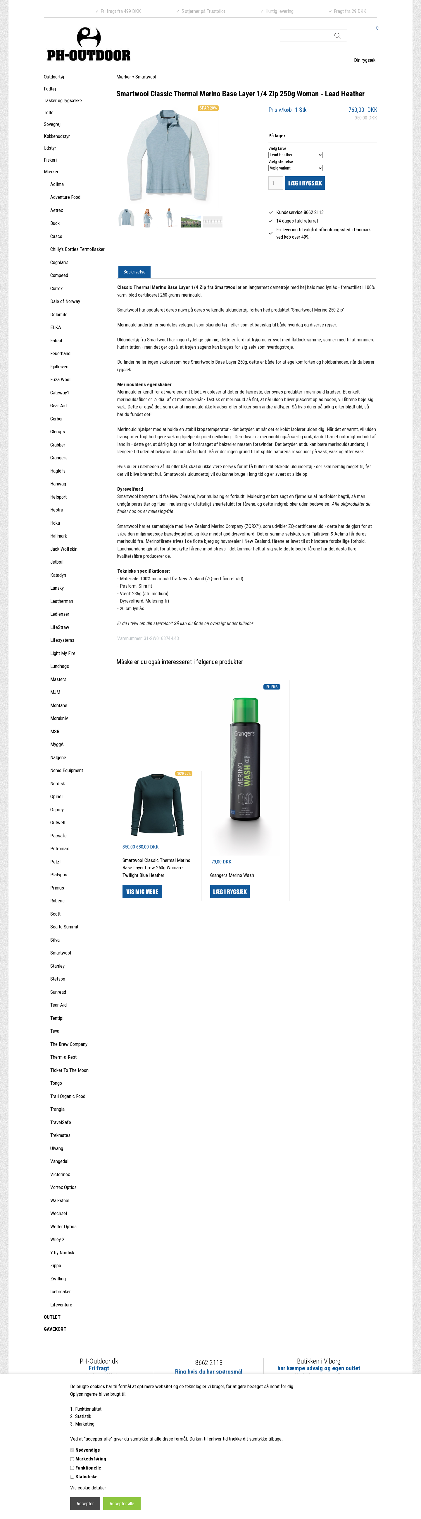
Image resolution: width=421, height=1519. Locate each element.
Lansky (57, 588)
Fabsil (56, 340)
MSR (54, 731)
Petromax (59, 848)
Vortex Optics (63, 1187)
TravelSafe (60, 1122)
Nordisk (57, 783)
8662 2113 (208, 1363)
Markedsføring (90, 1459)
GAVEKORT (55, 1329)
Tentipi (56, 1018)
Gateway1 (59, 393)
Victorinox (60, 1174)
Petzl (55, 862)
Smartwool (60, 953)
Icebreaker (60, 1291)
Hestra (56, 510)
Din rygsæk (364, 60)
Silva (55, 940)
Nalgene (58, 757)
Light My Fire (62, 653)
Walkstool (59, 1200)
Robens (57, 901)
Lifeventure (61, 1305)
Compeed (59, 275)
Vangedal (59, 1161)
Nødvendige (87, 1450)
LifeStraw (59, 627)
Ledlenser (59, 614)
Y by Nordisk (62, 1252)
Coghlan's (59, 262)
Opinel (56, 796)
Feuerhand (60, 353)
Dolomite (59, 314)
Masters (58, 679)
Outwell (57, 822)
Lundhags (59, 666)
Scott (55, 914)
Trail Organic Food (67, 1096)
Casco (56, 236)
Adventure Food (65, 197)
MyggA (57, 744)
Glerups (57, 432)
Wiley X (57, 1239)
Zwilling (58, 1279)
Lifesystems (62, 640)
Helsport (58, 497)
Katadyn (58, 575)
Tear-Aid (58, 1005)
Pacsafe (58, 836)
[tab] (134, 272)
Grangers (59, 458)
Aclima (57, 184)
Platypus (58, 874)
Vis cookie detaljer (88, 1488)
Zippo (55, 1265)
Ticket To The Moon (69, 1070)
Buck (55, 223)
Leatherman (61, 601)
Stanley (57, 966)
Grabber (57, 445)
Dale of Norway (65, 301)
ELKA (55, 327)
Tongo (56, 1083)
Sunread (58, 992)
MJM (55, 692)
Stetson (57, 979)
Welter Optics (63, 1226)
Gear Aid (58, 405)
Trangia (57, 1109)
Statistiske (86, 1476)
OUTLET (52, 1317)
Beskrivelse (134, 272)
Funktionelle (88, 1468)
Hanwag (58, 484)
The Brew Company (68, 1044)
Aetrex (56, 210)
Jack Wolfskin (63, 549)
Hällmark (58, 536)
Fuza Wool (60, 379)
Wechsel (58, 1213)
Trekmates (60, 1135)
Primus (57, 888)
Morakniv (59, 718)
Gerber (56, 419)
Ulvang (56, 1148)
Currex (56, 288)
